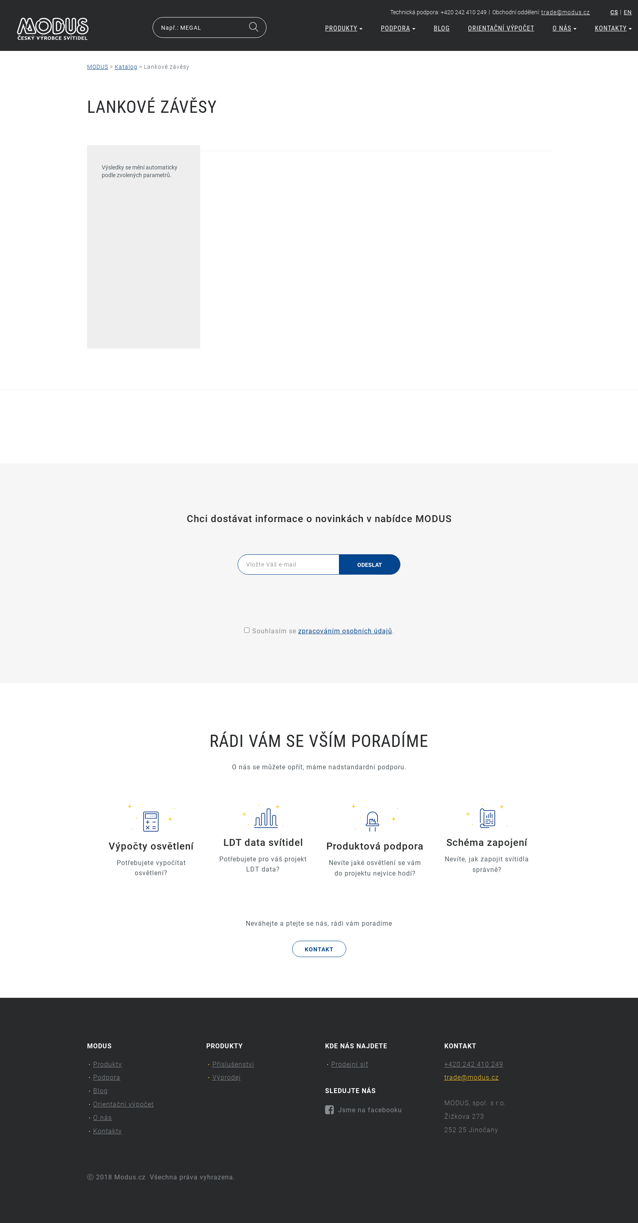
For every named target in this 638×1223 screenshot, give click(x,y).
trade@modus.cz (565, 12)
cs (614, 12)
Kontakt (319, 949)
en (628, 12)
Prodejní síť (349, 1064)
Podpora (398, 28)
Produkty (344, 28)
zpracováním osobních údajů (345, 631)
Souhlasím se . (319, 631)
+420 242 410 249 (473, 1064)
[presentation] (319, 597)
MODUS (97, 67)
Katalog (126, 67)
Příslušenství (233, 1064)
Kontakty (613, 28)
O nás (565, 28)
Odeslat (370, 565)
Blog (442, 28)
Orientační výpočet (501, 28)
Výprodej (226, 1077)
